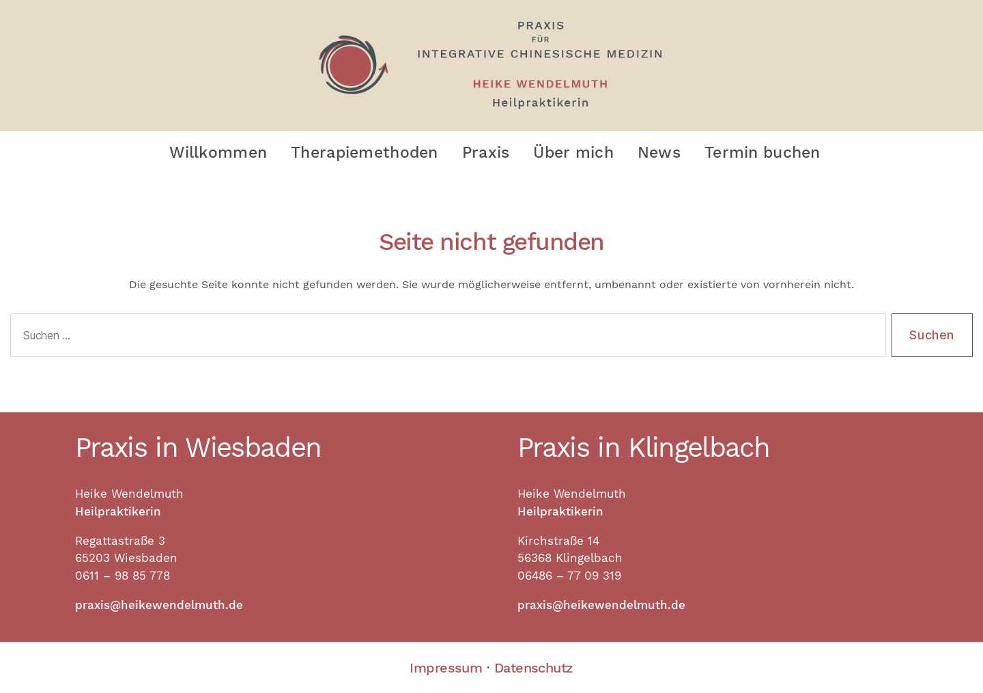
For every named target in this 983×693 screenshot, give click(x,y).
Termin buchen (762, 152)
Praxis (486, 152)
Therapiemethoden (364, 152)
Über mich (573, 152)
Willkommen (218, 152)
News (659, 152)
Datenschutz (533, 668)
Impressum (446, 668)
